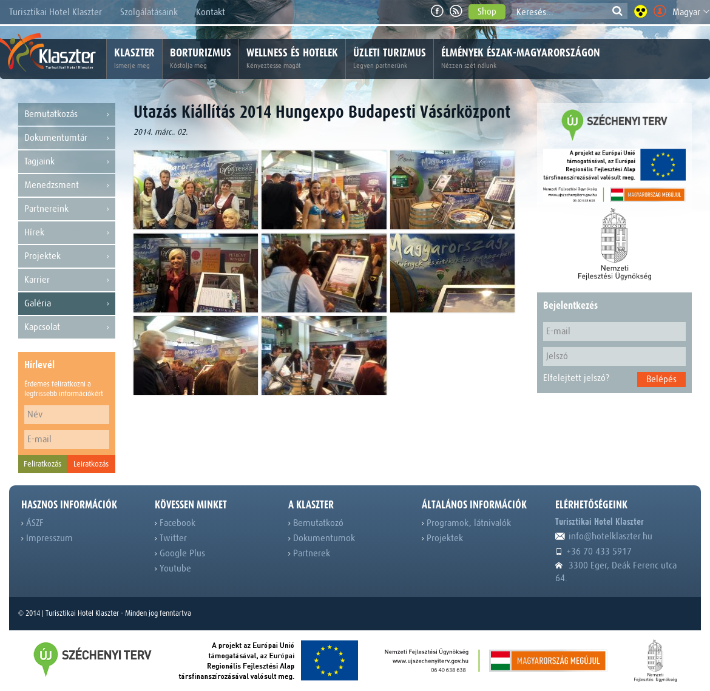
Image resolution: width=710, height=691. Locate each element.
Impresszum (47, 538)
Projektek (66, 256)
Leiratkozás (91, 463)
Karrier (66, 280)
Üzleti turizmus (389, 59)
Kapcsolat (66, 327)
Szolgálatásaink (149, 12)
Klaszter (134, 59)
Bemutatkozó (315, 523)
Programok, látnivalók (466, 523)
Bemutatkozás (66, 114)
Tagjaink (66, 161)
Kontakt (210, 12)
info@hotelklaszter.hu (603, 536)
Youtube (173, 568)
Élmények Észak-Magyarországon (520, 59)
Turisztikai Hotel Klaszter (55, 12)
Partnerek (309, 553)
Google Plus (180, 553)
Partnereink (66, 209)
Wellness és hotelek (292, 59)
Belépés (661, 379)
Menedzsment (66, 185)
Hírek (66, 232)
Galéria (66, 303)
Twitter (171, 538)
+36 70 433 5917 (593, 551)
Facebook (175, 523)
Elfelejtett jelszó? (576, 378)
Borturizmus (200, 59)
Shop (487, 11)
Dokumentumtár (66, 138)
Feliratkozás (42, 463)
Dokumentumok (321, 538)
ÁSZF (32, 523)
